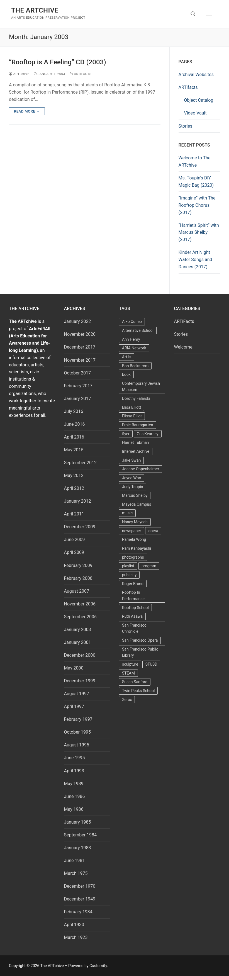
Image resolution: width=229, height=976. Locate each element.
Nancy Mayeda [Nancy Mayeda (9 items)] (135, 522)
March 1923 (76, 937)
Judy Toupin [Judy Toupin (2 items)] (132, 487)
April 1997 (74, 706)
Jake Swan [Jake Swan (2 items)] (131, 460)
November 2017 (80, 360)
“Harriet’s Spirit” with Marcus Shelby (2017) (199, 232)
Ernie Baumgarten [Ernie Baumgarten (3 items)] (137, 425)
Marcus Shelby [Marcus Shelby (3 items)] (134, 495)
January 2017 (77, 398)
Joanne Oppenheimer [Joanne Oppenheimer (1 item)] (140, 469)
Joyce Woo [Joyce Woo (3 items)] (131, 478)
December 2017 (80, 347)
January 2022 (77, 321)
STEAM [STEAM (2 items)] (128, 673)
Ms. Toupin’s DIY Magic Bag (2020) (196, 181)
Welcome (183, 347)
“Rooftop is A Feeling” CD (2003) (57, 62)
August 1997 (76, 693)
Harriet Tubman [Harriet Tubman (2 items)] (135, 442)
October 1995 (77, 732)
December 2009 (80, 526)
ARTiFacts (80, 74)
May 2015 (74, 449)
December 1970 (80, 886)
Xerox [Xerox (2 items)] (127, 699)
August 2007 (76, 591)
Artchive (19, 74)
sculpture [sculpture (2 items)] (130, 664)
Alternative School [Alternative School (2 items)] (138, 330)
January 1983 (77, 847)
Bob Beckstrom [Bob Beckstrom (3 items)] (135, 366)
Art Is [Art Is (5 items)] (126, 357)
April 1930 (74, 924)
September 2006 (80, 616)
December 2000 (80, 655)
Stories (186, 126)
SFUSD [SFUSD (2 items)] (151, 664)
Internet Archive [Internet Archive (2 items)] (135, 451)
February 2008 (78, 578)
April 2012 (74, 488)
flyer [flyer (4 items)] (126, 434)
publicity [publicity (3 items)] (129, 575)
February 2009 (78, 565)
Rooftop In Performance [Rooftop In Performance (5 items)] (133, 595)
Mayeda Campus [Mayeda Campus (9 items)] (136, 504)
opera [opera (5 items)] (153, 531)
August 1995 (76, 745)
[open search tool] (193, 13)
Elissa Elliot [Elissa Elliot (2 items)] (132, 416)
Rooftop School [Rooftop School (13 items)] (135, 607)
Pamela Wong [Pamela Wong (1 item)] (134, 539)
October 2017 (77, 373)
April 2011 (74, 514)
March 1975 (76, 873)
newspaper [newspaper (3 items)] (131, 531)
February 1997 (78, 719)
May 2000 (74, 668)
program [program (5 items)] (149, 566)
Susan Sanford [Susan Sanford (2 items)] (134, 682)
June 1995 (74, 757)
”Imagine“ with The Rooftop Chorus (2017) (197, 205)
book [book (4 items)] (126, 374)
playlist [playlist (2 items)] (128, 566)
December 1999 (80, 680)
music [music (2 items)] (127, 513)
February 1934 (78, 911)
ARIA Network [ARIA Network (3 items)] (134, 348)
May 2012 (74, 475)
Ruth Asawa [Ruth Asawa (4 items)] (132, 616)
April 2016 (74, 437)
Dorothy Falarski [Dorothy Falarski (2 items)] (136, 398)
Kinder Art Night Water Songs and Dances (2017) (195, 259)
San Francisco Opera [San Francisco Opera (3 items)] (140, 640)
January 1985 (77, 822)
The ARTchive (35, 10)
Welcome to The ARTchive (195, 161)
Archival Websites (196, 74)
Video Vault (195, 113)
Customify (98, 965)
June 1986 (74, 796)
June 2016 (74, 424)
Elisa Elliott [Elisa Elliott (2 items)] (131, 407)
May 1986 (74, 809)
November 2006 (80, 604)
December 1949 (80, 899)
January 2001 (77, 642)
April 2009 (74, 552)
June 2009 (74, 539)
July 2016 (73, 411)
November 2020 (80, 334)
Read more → (27, 111)
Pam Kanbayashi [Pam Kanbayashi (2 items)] (136, 548)
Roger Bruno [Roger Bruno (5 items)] (132, 583)
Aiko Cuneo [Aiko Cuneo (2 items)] (132, 321)
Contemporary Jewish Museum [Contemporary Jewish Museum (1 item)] (141, 386)
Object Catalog (198, 100)
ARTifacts (188, 87)
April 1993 (74, 770)
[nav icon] (209, 14)
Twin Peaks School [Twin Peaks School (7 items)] (138, 690)
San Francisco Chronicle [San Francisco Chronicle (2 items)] (134, 628)
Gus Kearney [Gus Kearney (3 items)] (148, 434)
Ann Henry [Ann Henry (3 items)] (131, 339)
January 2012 (77, 501)
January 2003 (77, 629)
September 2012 (80, 462)
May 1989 (74, 783)
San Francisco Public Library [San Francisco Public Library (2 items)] (140, 652)
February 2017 (78, 385)
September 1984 (80, 835)
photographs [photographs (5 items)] (133, 557)
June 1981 (74, 860)
